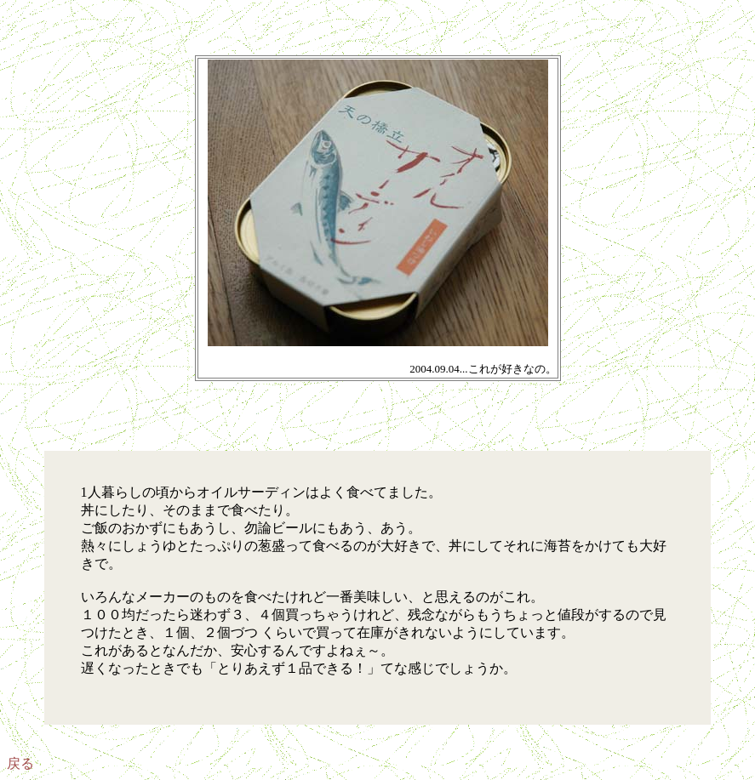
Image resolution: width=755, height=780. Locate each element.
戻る (20, 763)
